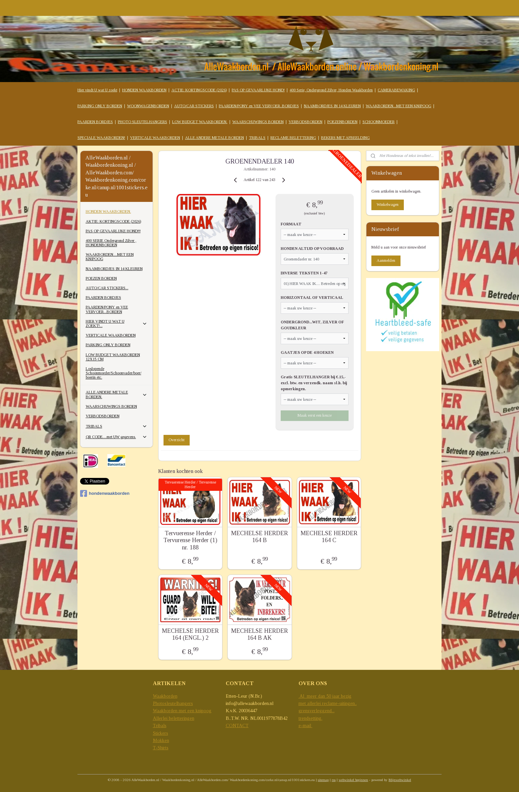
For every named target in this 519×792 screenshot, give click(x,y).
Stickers (160, 733)
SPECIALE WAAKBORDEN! (101, 137)
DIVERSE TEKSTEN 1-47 (304, 273)
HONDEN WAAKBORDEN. (108, 211)
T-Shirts (160, 747)
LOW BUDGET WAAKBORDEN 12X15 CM (113, 356)
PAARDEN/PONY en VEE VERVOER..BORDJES (259, 106)
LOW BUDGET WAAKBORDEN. (199, 121)
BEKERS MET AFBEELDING (345, 137)
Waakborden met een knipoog (182, 710)
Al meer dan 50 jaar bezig (325, 696)
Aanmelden (386, 260)
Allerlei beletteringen (173, 718)
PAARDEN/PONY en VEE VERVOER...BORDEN (107, 309)
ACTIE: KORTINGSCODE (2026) (199, 90)
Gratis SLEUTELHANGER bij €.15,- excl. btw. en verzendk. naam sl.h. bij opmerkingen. (314, 383)
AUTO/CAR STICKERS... (107, 288)
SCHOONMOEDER (378, 121)
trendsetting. (310, 718)
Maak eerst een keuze (315, 415)
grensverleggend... (317, 710)
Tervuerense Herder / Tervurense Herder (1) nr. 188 (190, 540)
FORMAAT (291, 224)
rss (334, 780)
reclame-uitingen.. (339, 703)
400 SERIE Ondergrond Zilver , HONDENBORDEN (111, 242)
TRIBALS (257, 137)
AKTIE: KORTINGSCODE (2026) (113, 221)
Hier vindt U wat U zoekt (97, 90)
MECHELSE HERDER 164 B (259, 537)
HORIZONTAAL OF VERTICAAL (312, 297)
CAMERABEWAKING (396, 90)
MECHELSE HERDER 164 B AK (259, 634)
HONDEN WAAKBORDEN (144, 90)
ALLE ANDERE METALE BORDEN (214, 137)
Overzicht (176, 440)
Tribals (159, 725)
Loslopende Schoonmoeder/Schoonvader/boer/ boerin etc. (113, 373)
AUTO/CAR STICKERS (194, 106)
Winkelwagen (388, 204)
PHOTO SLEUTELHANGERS (142, 121)
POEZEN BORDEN (101, 278)
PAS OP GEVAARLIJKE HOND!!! (113, 231)
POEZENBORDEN (342, 121)
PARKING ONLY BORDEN (99, 106)
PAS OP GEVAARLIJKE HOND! (258, 90)
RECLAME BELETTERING (293, 137)
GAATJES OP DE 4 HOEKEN (307, 352)
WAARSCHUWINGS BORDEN (258, 121)
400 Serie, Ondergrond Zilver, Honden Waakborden (331, 90)
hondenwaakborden (105, 493)
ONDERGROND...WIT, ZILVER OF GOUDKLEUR (312, 325)
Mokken (161, 740)
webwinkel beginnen (353, 780)
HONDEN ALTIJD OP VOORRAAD (312, 248)
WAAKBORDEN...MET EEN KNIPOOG (398, 106)
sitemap (323, 780)
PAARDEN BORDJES (95, 121)
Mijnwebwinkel (400, 780)
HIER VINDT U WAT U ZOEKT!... (117, 323)
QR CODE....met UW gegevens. (117, 437)
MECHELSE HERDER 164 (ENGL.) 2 (190, 634)
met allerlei (310, 703)
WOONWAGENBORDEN (148, 106)
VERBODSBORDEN (305, 121)
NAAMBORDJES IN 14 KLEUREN (332, 106)
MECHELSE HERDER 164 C (328, 537)
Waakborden (165, 696)
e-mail (305, 725)
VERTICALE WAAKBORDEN (155, 137)
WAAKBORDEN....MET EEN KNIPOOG (110, 256)
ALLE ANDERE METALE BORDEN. (117, 394)
